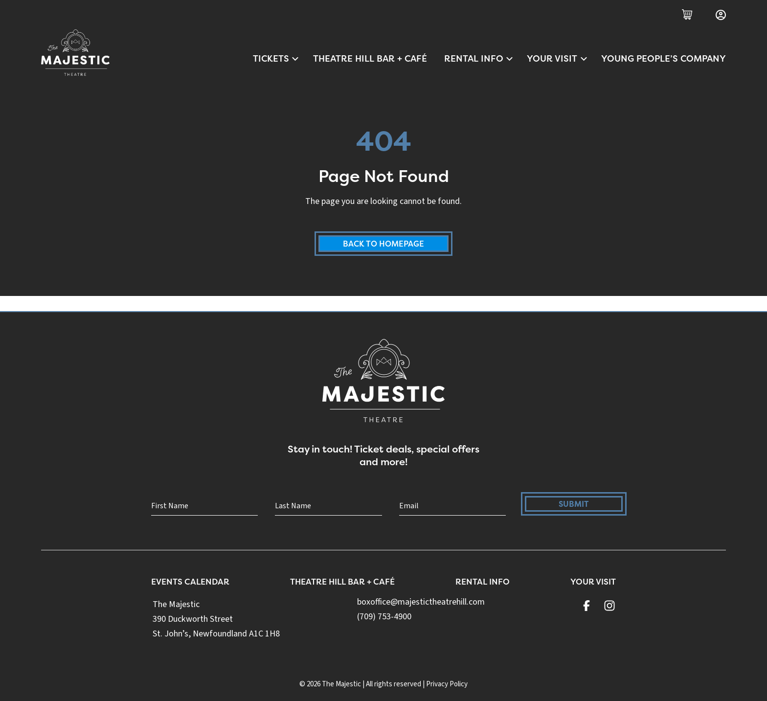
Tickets (276, 58)
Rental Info (479, 58)
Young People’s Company (663, 58)
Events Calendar (191, 584)
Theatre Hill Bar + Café (370, 58)
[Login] (721, 15)
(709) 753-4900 (386, 619)
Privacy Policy (447, 684)
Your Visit (557, 58)
